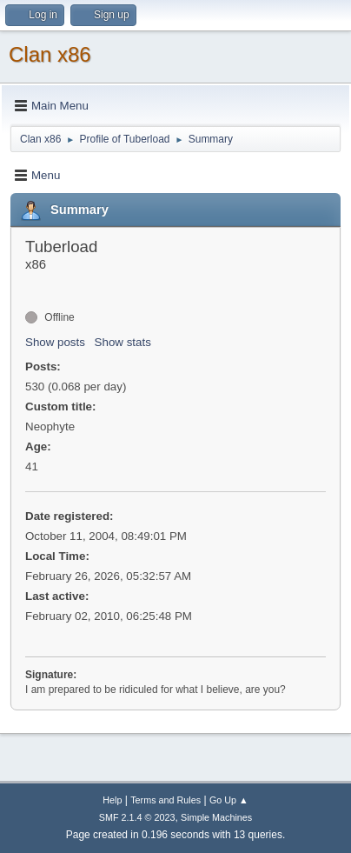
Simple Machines (216, 817)
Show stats (123, 342)
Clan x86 (50, 54)
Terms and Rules (165, 800)
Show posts (55, 342)
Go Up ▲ (228, 800)
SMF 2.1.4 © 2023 (137, 817)
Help (112, 800)
